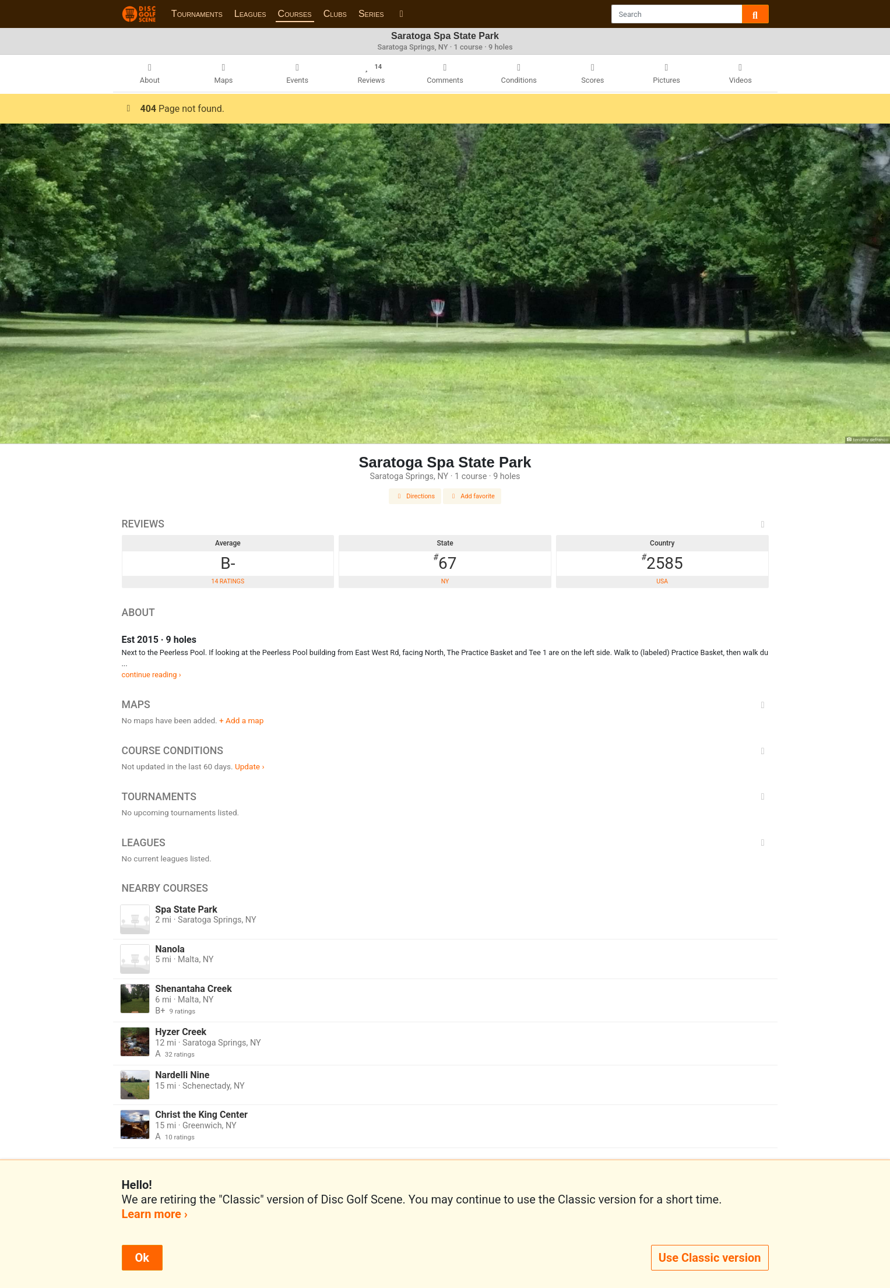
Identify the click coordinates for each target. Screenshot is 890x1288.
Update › (250, 766)
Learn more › (155, 1214)
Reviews (445, 524)
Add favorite (472, 496)
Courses (295, 14)
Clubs (335, 14)
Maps (445, 704)
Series (371, 14)
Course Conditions (445, 750)
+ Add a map (241, 720)
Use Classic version (710, 1258)
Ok (142, 1258)
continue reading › (151, 674)
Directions (415, 496)
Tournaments (197, 14)
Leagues (250, 14)
